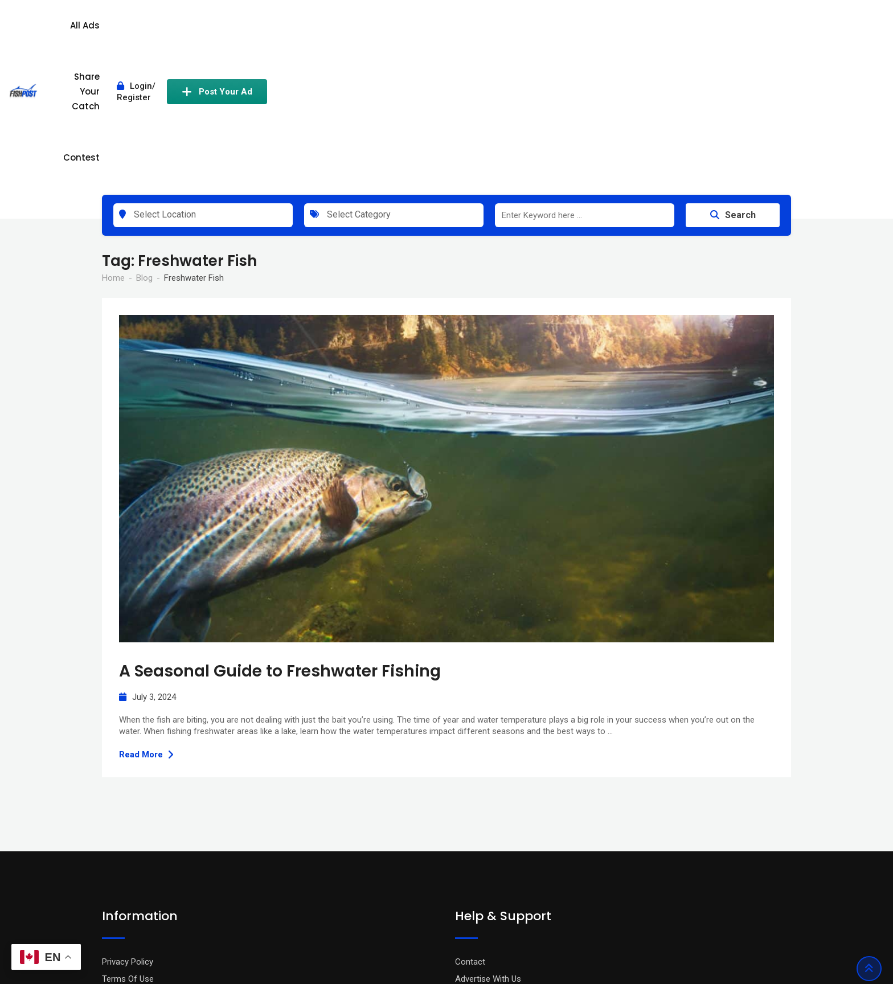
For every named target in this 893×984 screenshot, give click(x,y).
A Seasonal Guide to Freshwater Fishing (280, 537)
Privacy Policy (127, 827)
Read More (146, 621)
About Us (119, 879)
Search (733, 81)
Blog (110, 861)
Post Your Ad (741, 30)
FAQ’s (465, 861)
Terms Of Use (128, 844)
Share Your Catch (492, 30)
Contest (569, 30)
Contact (470, 827)
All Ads (419, 30)
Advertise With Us (488, 844)
